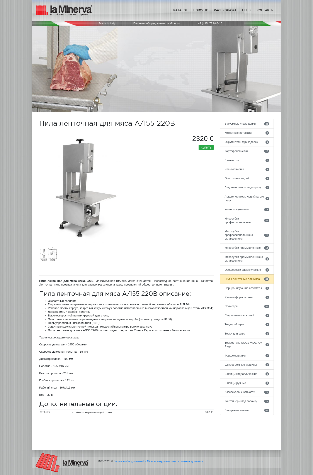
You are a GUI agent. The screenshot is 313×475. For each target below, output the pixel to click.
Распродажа (225, 10)
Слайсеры (247, 306)
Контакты (265, 10)
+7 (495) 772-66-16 (210, 23)
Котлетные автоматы (247, 133)
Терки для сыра (247, 333)
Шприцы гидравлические (247, 374)
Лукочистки (247, 160)
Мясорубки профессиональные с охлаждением (247, 235)
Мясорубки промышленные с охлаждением (247, 258)
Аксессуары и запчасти (247, 392)
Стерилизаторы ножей (247, 315)
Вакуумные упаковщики (247, 123)
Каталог (180, 10)
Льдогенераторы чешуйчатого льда (247, 198)
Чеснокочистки (247, 169)
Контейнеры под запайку (247, 401)
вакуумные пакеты (168, 461)
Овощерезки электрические (247, 270)
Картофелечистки (247, 151)
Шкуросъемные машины (247, 365)
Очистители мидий (247, 178)
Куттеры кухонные (247, 209)
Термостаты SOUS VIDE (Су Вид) (247, 344)
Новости (200, 10)
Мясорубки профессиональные (247, 220)
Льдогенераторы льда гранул (247, 187)
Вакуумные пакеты (247, 410)
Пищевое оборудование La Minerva (135, 461)
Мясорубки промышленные (247, 248)
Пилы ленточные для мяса (247, 279)
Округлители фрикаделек (247, 142)
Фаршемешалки (247, 355)
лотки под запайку (192, 461)
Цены (246, 10)
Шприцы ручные (247, 383)
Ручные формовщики (247, 297)
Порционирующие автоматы (247, 288)
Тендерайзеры (247, 324)
